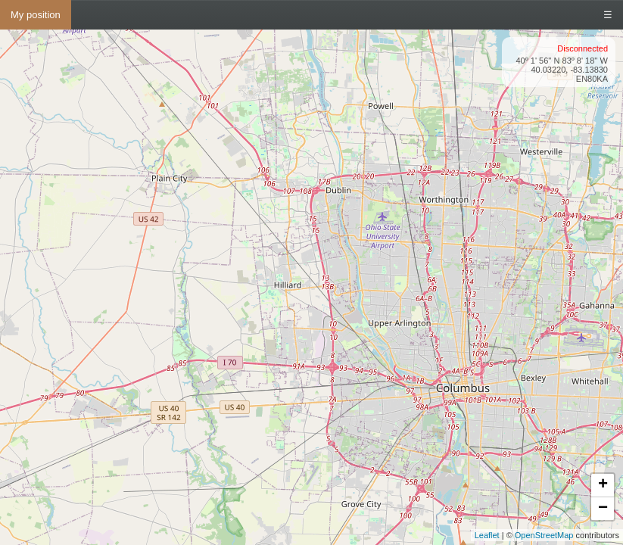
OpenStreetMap (544, 535)
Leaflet (487, 535)
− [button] (603, 508)
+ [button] (603, 485)
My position (36, 14)
